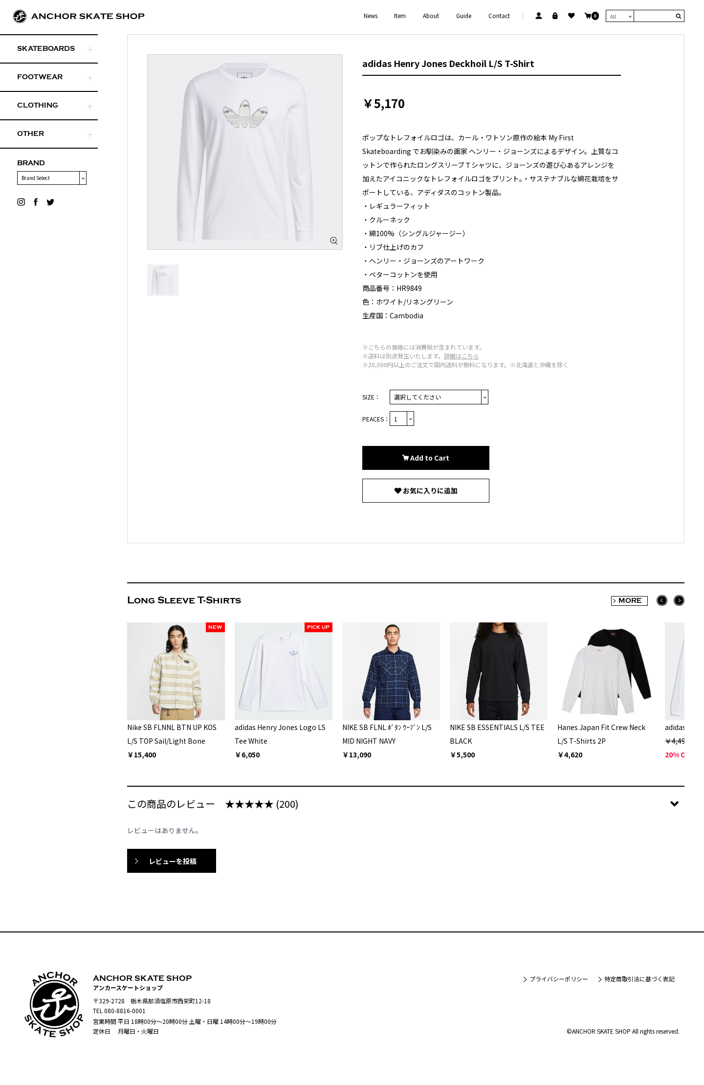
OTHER (30, 134)
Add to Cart (429, 458)
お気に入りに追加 (429, 490)
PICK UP (318, 627)
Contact (499, 16)
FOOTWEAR (40, 77)
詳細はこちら (461, 356)
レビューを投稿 (173, 861)
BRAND (31, 163)
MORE (630, 601)
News (370, 16)
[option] (245, 152)
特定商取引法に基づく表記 (639, 978)
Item (400, 16)
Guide (463, 16)
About (431, 16)
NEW (215, 627)
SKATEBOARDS (46, 48)
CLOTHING (37, 105)
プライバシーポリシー (558, 978)
